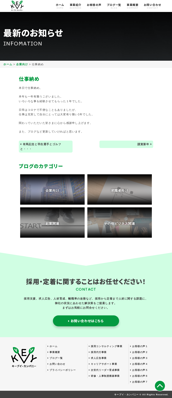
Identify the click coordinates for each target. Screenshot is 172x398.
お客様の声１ (139, 346)
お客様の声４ (139, 364)
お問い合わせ (152, 6)
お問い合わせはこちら (86, 320)
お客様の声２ (139, 352)
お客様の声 (94, 6)
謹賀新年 (143, 144)
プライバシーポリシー (62, 370)
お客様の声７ (139, 381)
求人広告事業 (98, 358)
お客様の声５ (139, 370)
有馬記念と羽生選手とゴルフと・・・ (40, 146)
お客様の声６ (139, 376)
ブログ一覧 (114, 6)
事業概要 (132, 6)
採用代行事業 (98, 352)
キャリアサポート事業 (103, 364)
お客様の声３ (139, 358)
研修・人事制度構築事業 (104, 376)
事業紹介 (75, 6)
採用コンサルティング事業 (105, 346)
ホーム (60, 6)
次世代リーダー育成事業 (104, 370)
